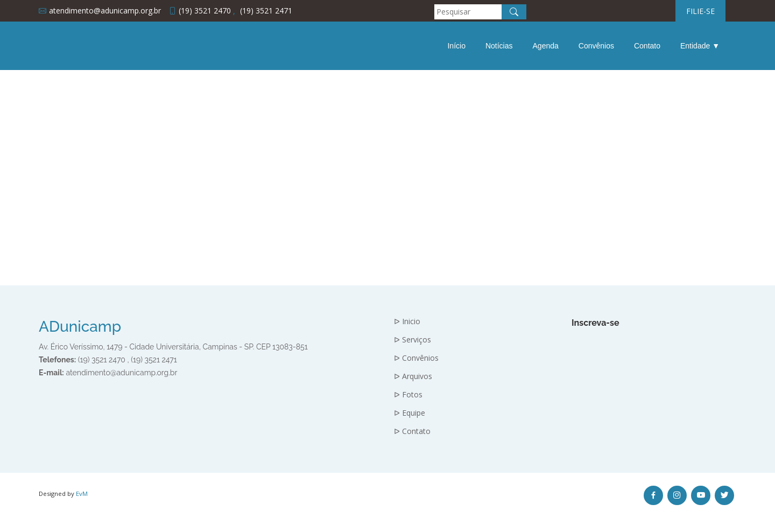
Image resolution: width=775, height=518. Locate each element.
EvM (82, 493)
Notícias (499, 45)
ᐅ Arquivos (413, 376)
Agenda (546, 45)
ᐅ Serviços (412, 340)
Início (456, 45)
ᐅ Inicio (407, 321)
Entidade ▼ (700, 45)
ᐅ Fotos (408, 394)
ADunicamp (80, 326)
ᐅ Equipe (409, 413)
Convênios (596, 45)
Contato (647, 45)
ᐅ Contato (412, 431)
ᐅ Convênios (416, 358)
